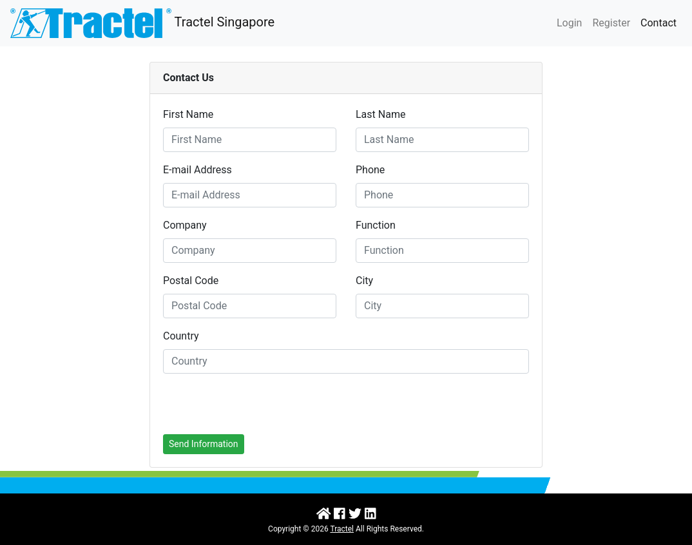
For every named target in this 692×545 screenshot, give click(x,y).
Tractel (342, 528)
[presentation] (261, 409)
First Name (188, 114)
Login (569, 23)
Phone (370, 170)
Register (611, 23)
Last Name (380, 114)
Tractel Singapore (142, 23)
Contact (658, 23)
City (364, 280)
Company (185, 225)
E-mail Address (197, 170)
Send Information (203, 444)
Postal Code (190, 280)
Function (376, 225)
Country (181, 336)
